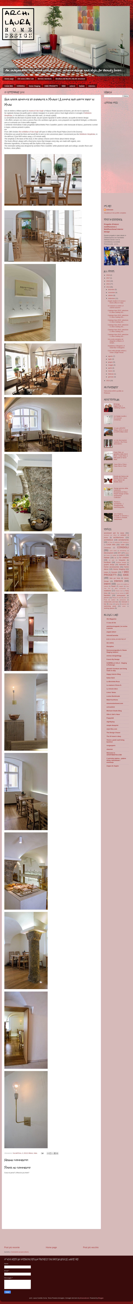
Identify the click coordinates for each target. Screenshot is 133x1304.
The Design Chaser (113, 732)
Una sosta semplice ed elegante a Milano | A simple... (116, 341)
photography (121, 595)
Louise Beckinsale (113, 696)
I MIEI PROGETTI (51, 86)
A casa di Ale (111, 623)
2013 (108, 380)
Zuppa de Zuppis (113, 766)
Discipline (110, 646)
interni (107, 583)
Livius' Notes (111, 692)
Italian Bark (111, 678)
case (123, 544)
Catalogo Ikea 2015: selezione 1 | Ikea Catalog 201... (118, 335)
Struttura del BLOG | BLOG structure (70, 79)
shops (111, 604)
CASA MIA (9, 86)
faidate (82, 86)
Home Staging (34, 86)
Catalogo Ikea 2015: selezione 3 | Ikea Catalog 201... (118, 326)
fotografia (122, 560)
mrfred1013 (111, 707)
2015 (108, 284)
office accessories (120, 588)
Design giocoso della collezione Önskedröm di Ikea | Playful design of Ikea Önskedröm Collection (121, 493)
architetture (108, 540)
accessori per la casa (114, 533)
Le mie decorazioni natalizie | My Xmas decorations (120, 442)
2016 (108, 281)
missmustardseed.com (115, 703)
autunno (117, 542)
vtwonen (110, 749)
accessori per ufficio (110, 535)
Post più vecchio (91, 1247)
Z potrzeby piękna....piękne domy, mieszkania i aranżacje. (116, 760)
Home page (9, 79)
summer (124, 604)
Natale (113, 586)
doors (127, 553)
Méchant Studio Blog (114, 711)
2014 (108, 287)
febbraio (111, 374)
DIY (119, 553)
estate (114, 555)
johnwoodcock (84, 1298)
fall (115, 557)
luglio (110, 359)
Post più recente (12, 1247)
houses (114, 572)
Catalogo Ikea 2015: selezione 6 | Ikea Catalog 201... (118, 311)
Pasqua (113, 593)
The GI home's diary (114, 736)
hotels (106, 572)
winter (124, 606)
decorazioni (108, 553)
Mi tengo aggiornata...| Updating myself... (120, 406)
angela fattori (111, 632)
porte (125, 597)
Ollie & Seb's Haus (113, 714)
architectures (118, 537)
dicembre (111, 289)
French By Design (113, 659)
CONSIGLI (21, 86)
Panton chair (119, 590)
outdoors (107, 591)
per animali (120, 593)
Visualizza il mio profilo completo (115, 213)
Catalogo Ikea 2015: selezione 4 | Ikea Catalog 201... (118, 321)
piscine (106, 597)
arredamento (123, 540)
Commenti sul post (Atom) (20, 1252)
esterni (72, 86)
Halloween (122, 564)
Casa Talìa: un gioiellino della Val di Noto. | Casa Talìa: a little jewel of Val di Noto (121, 455)
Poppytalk (110, 718)
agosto (110, 356)
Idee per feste (115, 578)
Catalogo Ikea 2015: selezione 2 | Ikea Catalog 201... (118, 330)
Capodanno (125, 542)
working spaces (109, 608)
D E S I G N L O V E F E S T (116, 639)
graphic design (109, 564)
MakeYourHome (112, 700)
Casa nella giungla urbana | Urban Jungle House (117, 351)
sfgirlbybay (111, 722)
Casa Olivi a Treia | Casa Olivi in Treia (120, 465)
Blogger (100, 1298)
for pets (111, 560)
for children (124, 558)
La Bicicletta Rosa (113, 681)
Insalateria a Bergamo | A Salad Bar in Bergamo (116, 347)
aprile (110, 368)
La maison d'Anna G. (114, 685)
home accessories (111, 567)
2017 (108, 278)
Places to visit (116, 597)
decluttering (123, 550)
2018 (108, 275)
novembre (111, 292)
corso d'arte (113, 550)
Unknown (109, 210)
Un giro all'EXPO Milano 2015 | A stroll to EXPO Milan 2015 (121, 430)
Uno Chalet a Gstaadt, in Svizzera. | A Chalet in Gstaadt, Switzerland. (121, 516)
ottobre (110, 295)
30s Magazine (111, 619)
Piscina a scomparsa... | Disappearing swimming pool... (119, 504)
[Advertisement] (51, 1237)
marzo (110, 371)
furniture (107, 562)
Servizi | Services (45, 79)
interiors (91, 86)
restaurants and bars (111, 602)
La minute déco (112, 689)
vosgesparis (111, 745)
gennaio (111, 377)
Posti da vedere (109, 600)
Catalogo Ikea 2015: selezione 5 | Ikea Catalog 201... (118, 316)
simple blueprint (112, 725)
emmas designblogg (114, 656)
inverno (119, 584)
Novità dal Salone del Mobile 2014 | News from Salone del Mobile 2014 (121, 479)
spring (117, 604)
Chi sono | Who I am (26, 79)
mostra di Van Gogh (36, 111)
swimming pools (110, 606)
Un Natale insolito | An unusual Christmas (120, 418)
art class (110, 542)
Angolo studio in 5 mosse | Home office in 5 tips (117, 302)
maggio (111, 365)
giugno (110, 362)
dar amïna (110, 643)
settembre (111, 298)
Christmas (107, 548)
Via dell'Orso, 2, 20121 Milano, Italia (25, 1153)
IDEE (64, 86)
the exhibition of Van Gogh (29, 132)
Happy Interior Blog (114, 674)
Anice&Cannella (112, 635)
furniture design (121, 562)
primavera (123, 600)
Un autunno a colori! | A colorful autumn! (115, 306)
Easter (108, 555)
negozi (121, 586)
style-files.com (112, 729)
